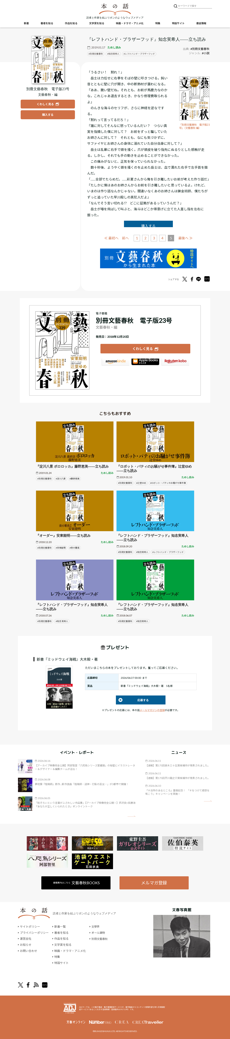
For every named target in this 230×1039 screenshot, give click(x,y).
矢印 (131, 816)
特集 (157, 23)
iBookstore (145, 362)
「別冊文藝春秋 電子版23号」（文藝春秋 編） (194, 126)
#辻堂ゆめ (141, 482)
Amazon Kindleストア (115, 362)
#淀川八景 (61, 478)
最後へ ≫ (186, 238)
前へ (125, 238)
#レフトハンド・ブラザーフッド (168, 552)
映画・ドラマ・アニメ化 (130, 23)
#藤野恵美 (74, 478)
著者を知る (47, 23)
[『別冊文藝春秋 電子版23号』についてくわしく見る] (47, 60)
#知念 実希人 (62, 621)
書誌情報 (201, 23)
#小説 (205, 53)
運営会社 (25, 938)
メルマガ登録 (154, 882)
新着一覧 (60, 926)
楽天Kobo (175, 362)
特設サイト (178, 23)
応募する (132, 700)
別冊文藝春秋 (96, 53)
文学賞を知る (96, 23)
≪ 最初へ (111, 238)
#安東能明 (61, 547)
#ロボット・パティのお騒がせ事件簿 (168, 482)
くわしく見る (142, 348)
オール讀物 (98, 932)
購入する (148, 226)
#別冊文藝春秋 (199, 48)
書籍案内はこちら (76, 882)
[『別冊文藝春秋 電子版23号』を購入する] (48, 114)
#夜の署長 (74, 547)
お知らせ (25, 944)
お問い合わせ (28, 950)
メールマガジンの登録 (152, 710)
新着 (26, 23)
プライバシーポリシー (34, 932)
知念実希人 (114, 53)
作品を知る (71, 23)
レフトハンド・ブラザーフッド (140, 53)
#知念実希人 (142, 552)
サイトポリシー (30, 926)
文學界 (95, 926)
